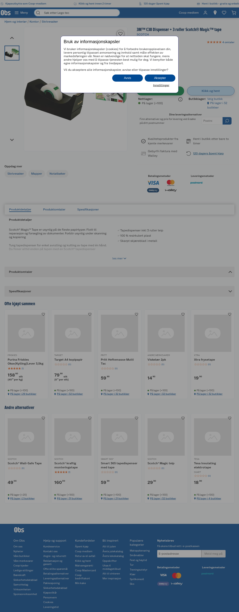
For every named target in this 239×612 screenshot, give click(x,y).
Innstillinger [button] (161, 85)
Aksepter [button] (160, 78)
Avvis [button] (127, 78)
